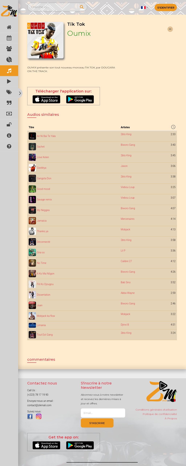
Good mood (43, 188)
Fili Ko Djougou (45, 284)
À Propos (171, 418)
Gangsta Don (44, 178)
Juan (40, 305)
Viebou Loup (128, 187)
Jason (124, 166)
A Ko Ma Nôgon (45, 273)
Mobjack (125, 229)
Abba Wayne (128, 292)
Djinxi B (125, 324)
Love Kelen (43, 157)
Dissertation (43, 294)
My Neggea (43, 210)
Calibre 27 (126, 261)
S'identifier (165, 7)
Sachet (41, 146)
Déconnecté (43, 241)
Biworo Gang (128, 144)
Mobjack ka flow (46, 315)
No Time (41, 263)
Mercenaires (128, 218)
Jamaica (41, 220)
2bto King (126, 134)
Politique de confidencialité (160, 414)
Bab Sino (126, 282)
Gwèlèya (41, 167)
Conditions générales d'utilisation (156, 409)
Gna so (41, 252)
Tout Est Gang (45, 334)
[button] (144, 7)
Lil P (123, 250)
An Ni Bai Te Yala (46, 136)
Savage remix (44, 199)
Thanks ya (42, 231)
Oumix (79, 33)
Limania (41, 325)
